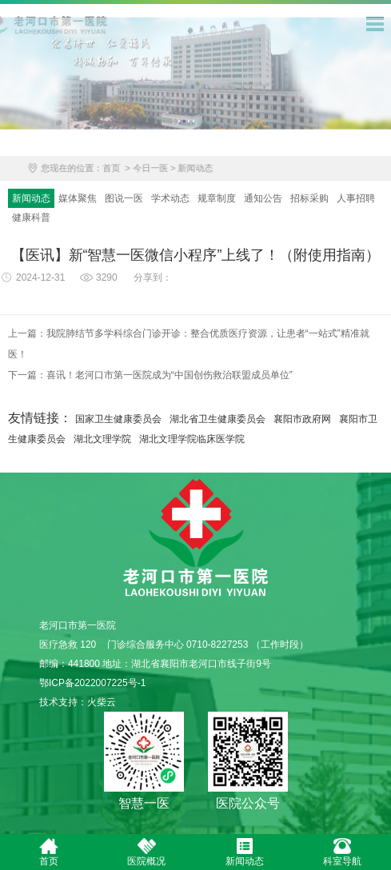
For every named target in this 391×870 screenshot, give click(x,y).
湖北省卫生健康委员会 (217, 419)
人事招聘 (356, 199)
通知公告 (263, 199)
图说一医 (124, 199)
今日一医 (159, 169)
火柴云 (101, 702)
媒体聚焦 (77, 199)
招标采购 (309, 199)
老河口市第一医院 (195, 540)
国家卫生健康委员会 (118, 419)
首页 (120, 169)
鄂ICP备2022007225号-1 (92, 682)
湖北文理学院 (102, 439)
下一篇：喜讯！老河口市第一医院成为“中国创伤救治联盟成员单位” (150, 375)
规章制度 (216, 199)
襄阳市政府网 (302, 419)
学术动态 (170, 199)
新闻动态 (204, 169)
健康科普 (31, 218)
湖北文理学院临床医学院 (192, 439)
